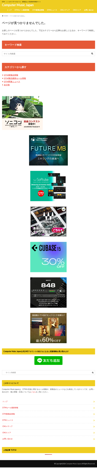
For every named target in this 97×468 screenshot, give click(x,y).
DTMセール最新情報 (22, 10)
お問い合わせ (88, 10)
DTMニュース (52, 10)
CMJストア (77, 10)
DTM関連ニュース (12, 81)
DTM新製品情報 (38, 10)
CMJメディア (65, 10)
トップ (9, 10)
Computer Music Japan (18, 5)
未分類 (7, 85)
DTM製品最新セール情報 (15, 78)
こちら (33, 392)
